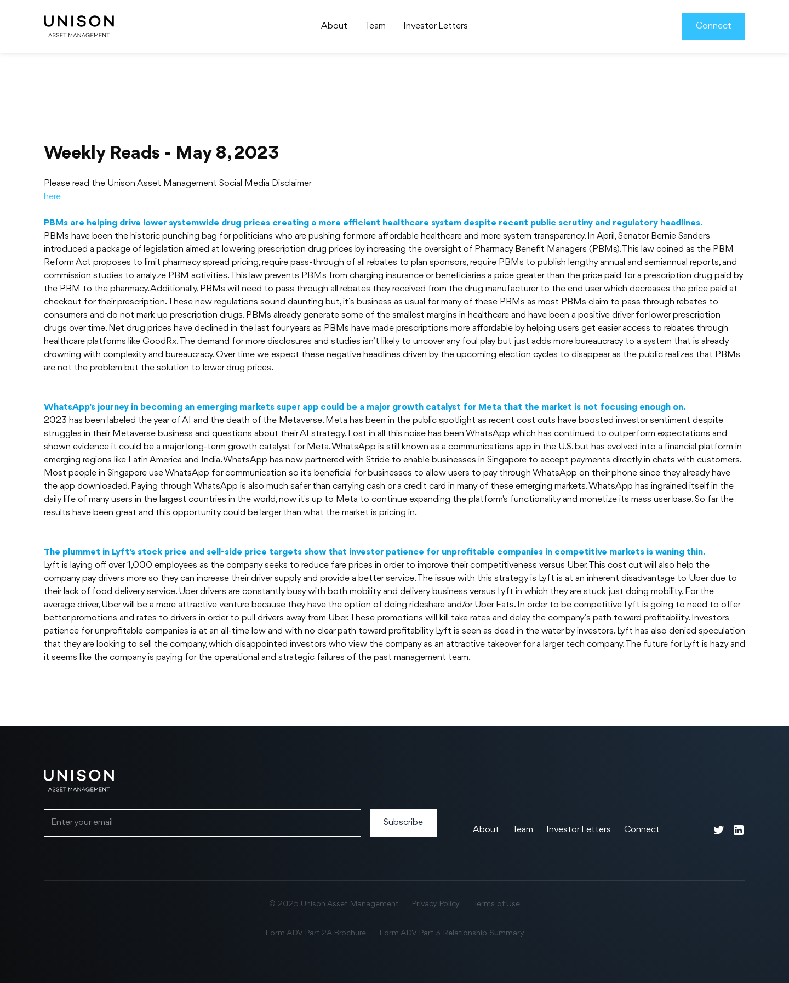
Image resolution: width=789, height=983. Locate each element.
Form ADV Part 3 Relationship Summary (451, 933)
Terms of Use (496, 904)
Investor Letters (435, 26)
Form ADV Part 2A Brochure (315, 933)
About (334, 26)
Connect (713, 26)
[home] (79, 26)
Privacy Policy (435, 904)
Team (375, 26)
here (52, 196)
